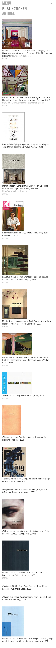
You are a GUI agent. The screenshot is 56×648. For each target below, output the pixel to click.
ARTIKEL (8, 14)
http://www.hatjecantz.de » (14, 191)
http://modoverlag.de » (20, 56)
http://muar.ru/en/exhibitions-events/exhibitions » (24, 103)
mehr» (5, 59)
